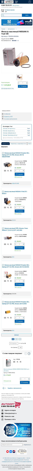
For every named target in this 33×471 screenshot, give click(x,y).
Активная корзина (10, 10)
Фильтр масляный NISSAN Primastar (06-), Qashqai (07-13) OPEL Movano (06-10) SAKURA (15, 266)
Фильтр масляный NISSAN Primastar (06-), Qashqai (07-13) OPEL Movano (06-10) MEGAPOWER (15, 155)
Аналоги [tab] (5, 143)
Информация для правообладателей (13, 460)
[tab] (5, 143)
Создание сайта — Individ (23, 458)
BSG (13, 257)
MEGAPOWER (15, 183)
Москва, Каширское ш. (9, 130)
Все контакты (16, 5)
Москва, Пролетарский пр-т (10, 135)
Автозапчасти (11, 29)
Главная (3, 29)
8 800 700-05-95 (8, 406)
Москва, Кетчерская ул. (9, 128)
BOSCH (14, 220)
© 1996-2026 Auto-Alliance (9, 458)
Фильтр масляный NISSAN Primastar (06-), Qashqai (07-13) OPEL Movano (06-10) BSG (15, 303)
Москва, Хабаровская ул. (9, 133)
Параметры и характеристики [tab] (18, 143)
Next (29, 353)
